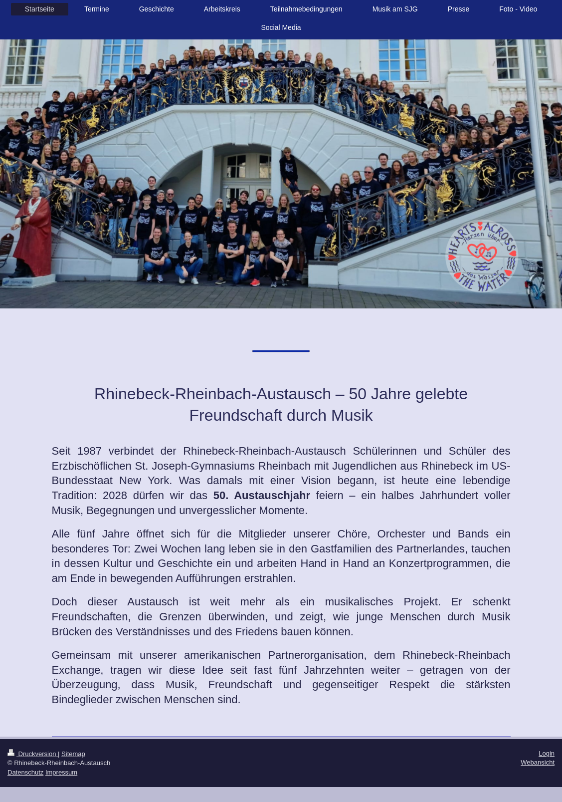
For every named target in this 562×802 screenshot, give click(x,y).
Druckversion (32, 754)
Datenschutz (25, 772)
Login (547, 753)
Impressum (61, 772)
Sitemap (73, 754)
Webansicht (538, 762)
